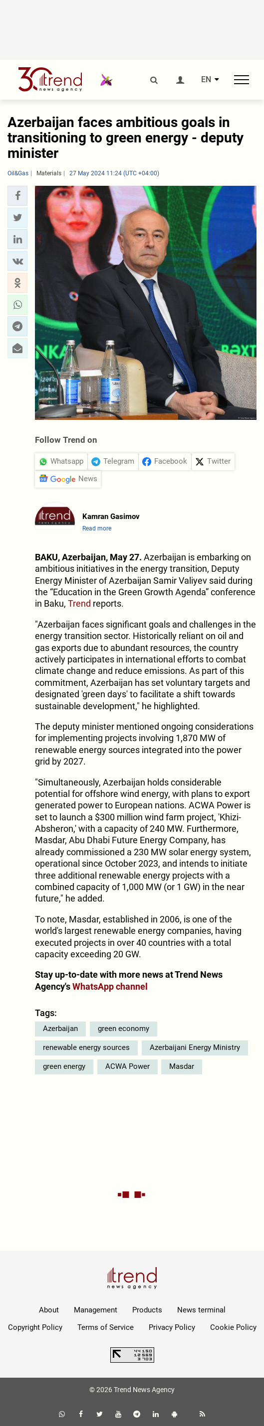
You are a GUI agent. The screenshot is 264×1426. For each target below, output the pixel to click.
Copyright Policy (35, 1327)
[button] (17, 195)
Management (95, 1309)
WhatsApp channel (110, 986)
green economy (123, 1028)
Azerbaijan (60, 1028)
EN (206, 80)
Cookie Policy (233, 1327)
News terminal (201, 1309)
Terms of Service (105, 1327)
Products (147, 1309)
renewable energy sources (86, 1047)
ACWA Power (127, 1066)
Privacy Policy (172, 1327)
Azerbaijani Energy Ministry (195, 1047)
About (49, 1309)
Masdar (181, 1066)
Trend (79, 603)
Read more (96, 528)
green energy (64, 1066)
